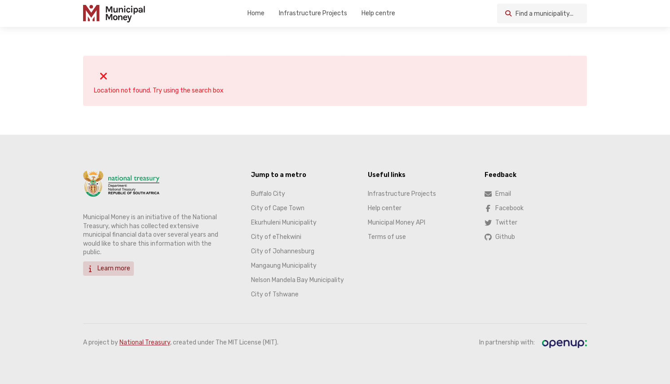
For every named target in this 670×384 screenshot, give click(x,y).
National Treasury (144, 342)
